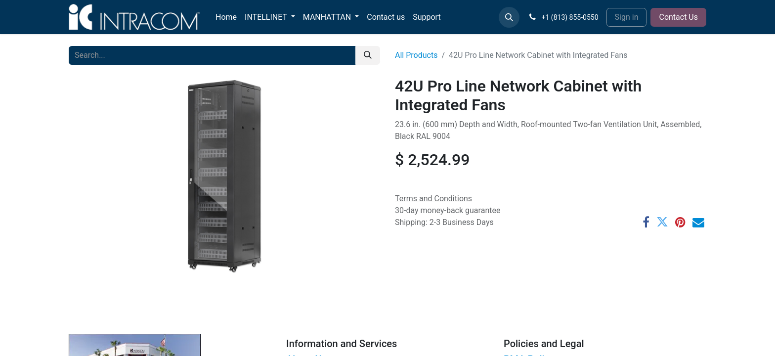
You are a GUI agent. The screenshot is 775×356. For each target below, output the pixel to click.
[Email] (698, 222)
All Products (416, 55)
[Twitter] (662, 222)
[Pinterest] (680, 222)
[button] (509, 17)
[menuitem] (226, 17)
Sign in (627, 17)
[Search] (367, 55)
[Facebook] (646, 222)
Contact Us (678, 17)
